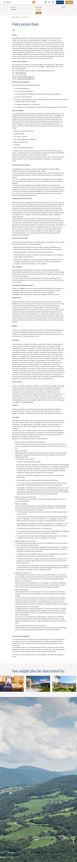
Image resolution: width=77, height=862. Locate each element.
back (13, 30)
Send (38, 12)
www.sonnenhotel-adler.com (26, 79)
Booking (59, 2)
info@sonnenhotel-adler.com (25, 77)
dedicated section (28, 402)
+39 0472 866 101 (20, 73)
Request (69, 2)
